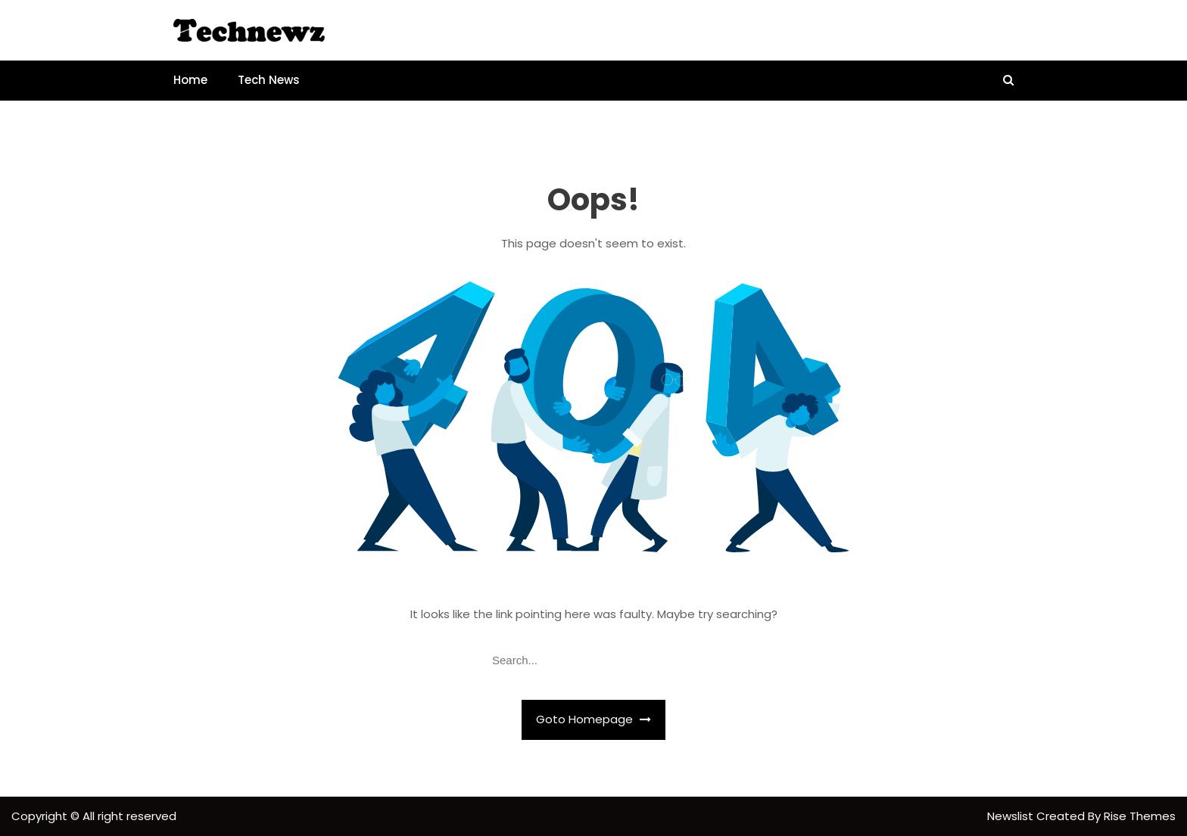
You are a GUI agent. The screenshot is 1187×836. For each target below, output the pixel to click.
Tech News (269, 80)
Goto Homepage (593, 719)
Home (190, 80)
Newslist (1011, 816)
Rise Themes (1140, 816)
